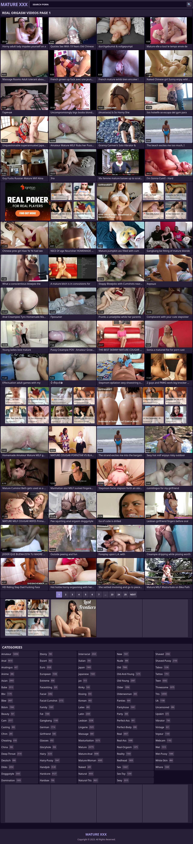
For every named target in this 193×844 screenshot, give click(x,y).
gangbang (49, 720)
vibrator (162, 720)
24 (119, 594)
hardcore (48, 773)
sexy (123, 780)
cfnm (7, 734)
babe (7, 687)
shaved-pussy (166, 660)
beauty (8, 714)
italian (84, 660)
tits (161, 694)
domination (11, 780)
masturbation (89, 740)
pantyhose (126, 707)
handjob (48, 767)
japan (85, 667)
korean (85, 700)
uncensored (165, 707)
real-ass (125, 740)
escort (46, 660)
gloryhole (48, 747)
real (123, 734)
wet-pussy (164, 754)
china (7, 747)
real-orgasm (127, 747)
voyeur (162, 734)
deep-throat (11, 754)
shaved (162, 654)
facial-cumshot (52, 700)
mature (86, 747)
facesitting (49, 687)
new (123, 654)
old (122, 667)
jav (82, 680)
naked (84, 767)
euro (46, 667)
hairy (46, 754)
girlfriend (48, 734)
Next (133, 594)
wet (161, 747)
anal (7, 660)
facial (46, 694)
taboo (162, 667)
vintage (162, 727)
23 (112, 594)
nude (123, 660)
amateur (10, 654)
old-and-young (129, 674)
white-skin (164, 760)
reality (124, 754)
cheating (9, 740)
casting (8, 727)
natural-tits (88, 780)
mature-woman (90, 760)
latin (84, 714)
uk (160, 700)
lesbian (86, 720)
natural (86, 773)
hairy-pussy (50, 760)
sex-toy (124, 773)
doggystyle (11, 773)
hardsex (47, 780)
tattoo (162, 674)
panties (124, 700)
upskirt (162, 714)
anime (7, 674)
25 (125, 594)
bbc (6, 694)
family (47, 707)
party (123, 714)
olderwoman (127, 694)
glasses (47, 740)
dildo (7, 767)
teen (161, 680)
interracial (87, 654)
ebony (46, 654)
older (123, 687)
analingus (9, 667)
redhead (125, 760)
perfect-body (127, 727)
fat (45, 714)
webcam (163, 740)
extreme (47, 680)
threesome (165, 687)
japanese (86, 674)
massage (86, 734)
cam (7, 720)
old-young (126, 680)
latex (84, 707)
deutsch (8, 760)
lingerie (86, 727)
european (49, 674)
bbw (7, 700)
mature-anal (88, 754)
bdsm (8, 707)
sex (123, 767)
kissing (85, 694)
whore (162, 767)
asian (7, 680)
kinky (84, 687)
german (48, 727)
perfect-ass (126, 720)
